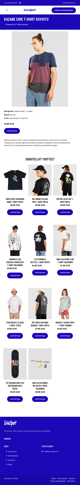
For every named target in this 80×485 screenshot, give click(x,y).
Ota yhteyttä (62, 478)
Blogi (10, 464)
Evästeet (71, 478)
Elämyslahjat (13, 456)
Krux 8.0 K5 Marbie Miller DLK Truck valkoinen (40, 386)
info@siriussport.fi (69, 3)
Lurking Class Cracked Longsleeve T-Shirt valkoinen (15, 262)
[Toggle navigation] (7, 10)
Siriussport (12, 451)
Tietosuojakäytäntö (57, 481)
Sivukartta (71, 481)
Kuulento (11, 460)
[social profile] (20, 3)
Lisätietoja (12, 131)
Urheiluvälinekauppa (64, 10)
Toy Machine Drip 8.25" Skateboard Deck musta (15, 386)
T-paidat (29, 111)
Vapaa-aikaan (19, 111)
